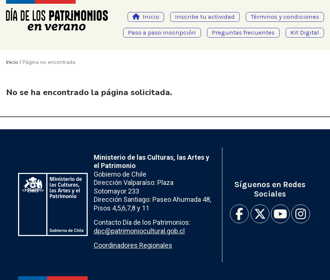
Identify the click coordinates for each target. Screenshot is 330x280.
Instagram (300, 213)
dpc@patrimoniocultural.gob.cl (139, 231)
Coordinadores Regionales (133, 245)
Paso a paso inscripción (162, 32)
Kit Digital (304, 32)
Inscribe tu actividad (205, 16)
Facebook (239, 213)
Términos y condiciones (285, 16)
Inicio (151, 16)
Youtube (280, 213)
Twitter (260, 213)
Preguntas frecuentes (243, 32)
